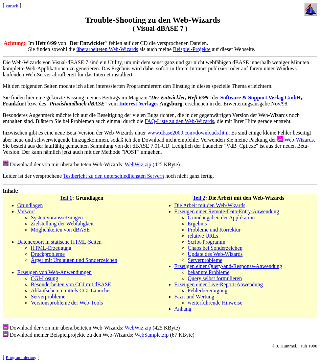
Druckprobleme (48, 254)
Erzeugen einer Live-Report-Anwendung (218, 284)
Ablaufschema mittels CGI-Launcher (71, 290)
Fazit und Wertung (194, 296)
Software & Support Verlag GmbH (260, 97)
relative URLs (203, 236)
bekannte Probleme (208, 272)
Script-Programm (206, 242)
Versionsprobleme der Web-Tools (67, 303)
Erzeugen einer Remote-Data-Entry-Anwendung (226, 211)
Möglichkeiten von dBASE (60, 230)
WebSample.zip (151, 335)
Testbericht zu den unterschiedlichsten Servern (113, 176)
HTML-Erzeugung (51, 248)
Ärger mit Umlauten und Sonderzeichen (74, 260)
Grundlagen (30, 205)
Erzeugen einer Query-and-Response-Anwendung (228, 266)
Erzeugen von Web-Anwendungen (54, 272)
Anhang (182, 309)
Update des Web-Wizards (215, 254)
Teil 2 (199, 198)
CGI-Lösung (44, 278)
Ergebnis (197, 223)
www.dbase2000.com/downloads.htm (187, 133)
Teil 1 (66, 198)
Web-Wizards (299, 140)
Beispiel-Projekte (191, 49)
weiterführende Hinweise (215, 303)
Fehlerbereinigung (207, 290)
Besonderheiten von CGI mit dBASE (71, 284)
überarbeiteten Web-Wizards (107, 49)
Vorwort (26, 211)
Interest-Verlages (138, 103)
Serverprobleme (48, 296)
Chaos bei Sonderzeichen (215, 248)
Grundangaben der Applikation (221, 217)
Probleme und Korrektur (214, 230)
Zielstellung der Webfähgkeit (62, 223)
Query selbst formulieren (215, 278)
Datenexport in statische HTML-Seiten (59, 242)
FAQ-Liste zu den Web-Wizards (179, 121)
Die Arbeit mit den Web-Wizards (209, 205)
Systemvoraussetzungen (57, 217)
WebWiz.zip (138, 164)
